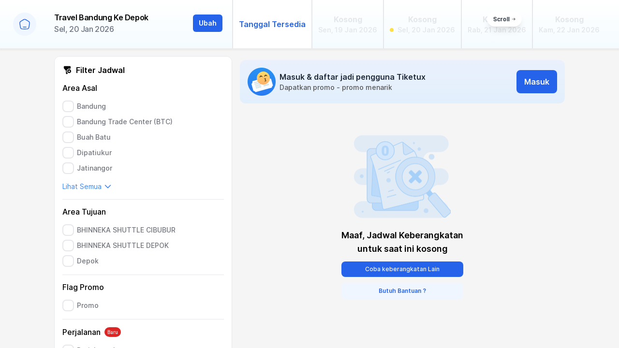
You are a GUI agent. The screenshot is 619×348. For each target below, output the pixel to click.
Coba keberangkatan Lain (402, 269)
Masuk (536, 82)
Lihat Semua (86, 186)
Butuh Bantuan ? (402, 290)
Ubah (208, 23)
